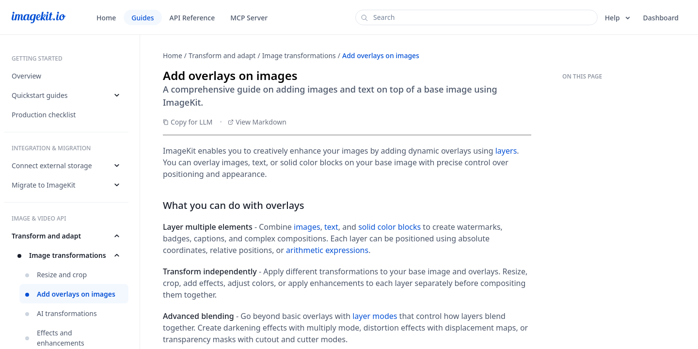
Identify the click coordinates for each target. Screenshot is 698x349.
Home (172, 55)
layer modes (374, 316)
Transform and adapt (222, 55)
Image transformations (299, 55)
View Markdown (257, 122)
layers (506, 150)
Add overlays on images (380, 55)
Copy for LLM (188, 122)
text (331, 227)
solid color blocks (389, 227)
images (307, 227)
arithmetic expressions (327, 250)
